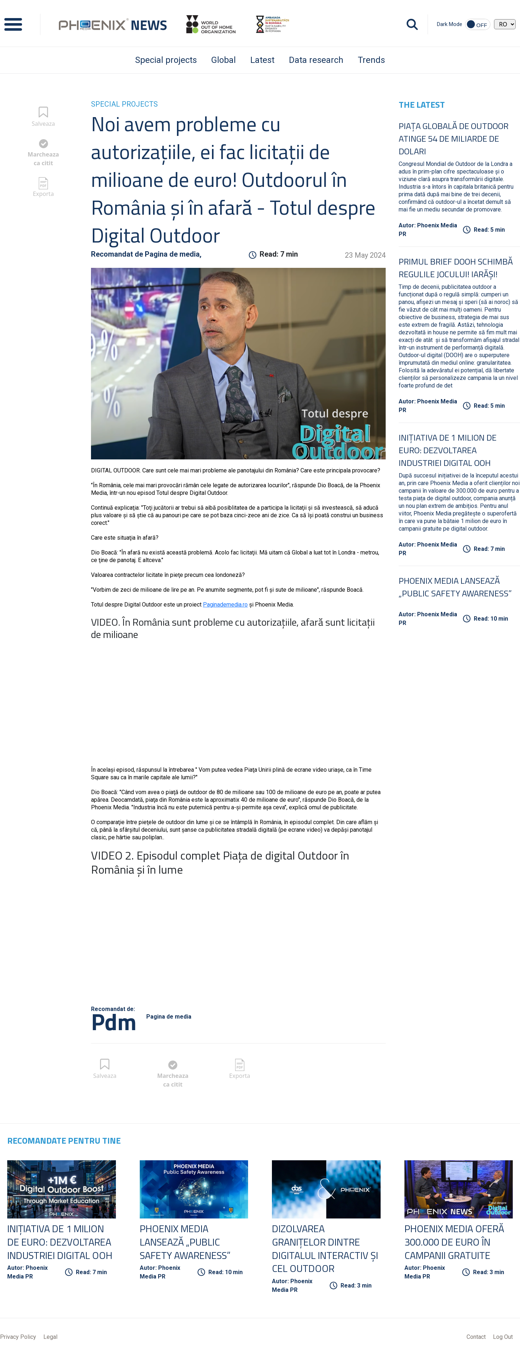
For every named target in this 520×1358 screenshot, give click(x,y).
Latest (262, 60)
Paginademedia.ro (225, 604)
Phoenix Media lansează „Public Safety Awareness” (455, 587)
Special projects (166, 60)
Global (223, 60)
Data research (316, 60)
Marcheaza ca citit (43, 158)
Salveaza (43, 124)
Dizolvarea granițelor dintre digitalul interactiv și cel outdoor (322, 1249)
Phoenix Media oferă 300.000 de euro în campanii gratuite (455, 1242)
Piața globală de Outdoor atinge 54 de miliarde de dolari (453, 138)
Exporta (43, 194)
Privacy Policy (18, 1337)
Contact (476, 1337)
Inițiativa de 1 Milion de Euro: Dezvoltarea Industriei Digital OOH (448, 450)
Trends (371, 60)
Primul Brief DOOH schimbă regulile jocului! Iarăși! (456, 267)
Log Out (503, 1337)
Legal (50, 1337)
